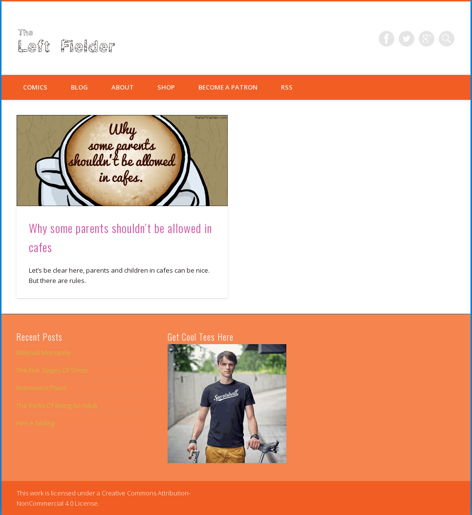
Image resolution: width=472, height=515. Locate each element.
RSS (287, 87)
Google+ (426, 39)
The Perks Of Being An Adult (56, 405)
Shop (166, 87)
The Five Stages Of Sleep (52, 370)
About (122, 87)
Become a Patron (227, 87)
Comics (35, 87)
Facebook (386, 39)
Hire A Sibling (35, 423)
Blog (79, 87)
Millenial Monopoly (43, 352)
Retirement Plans (41, 387)
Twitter (406, 39)
